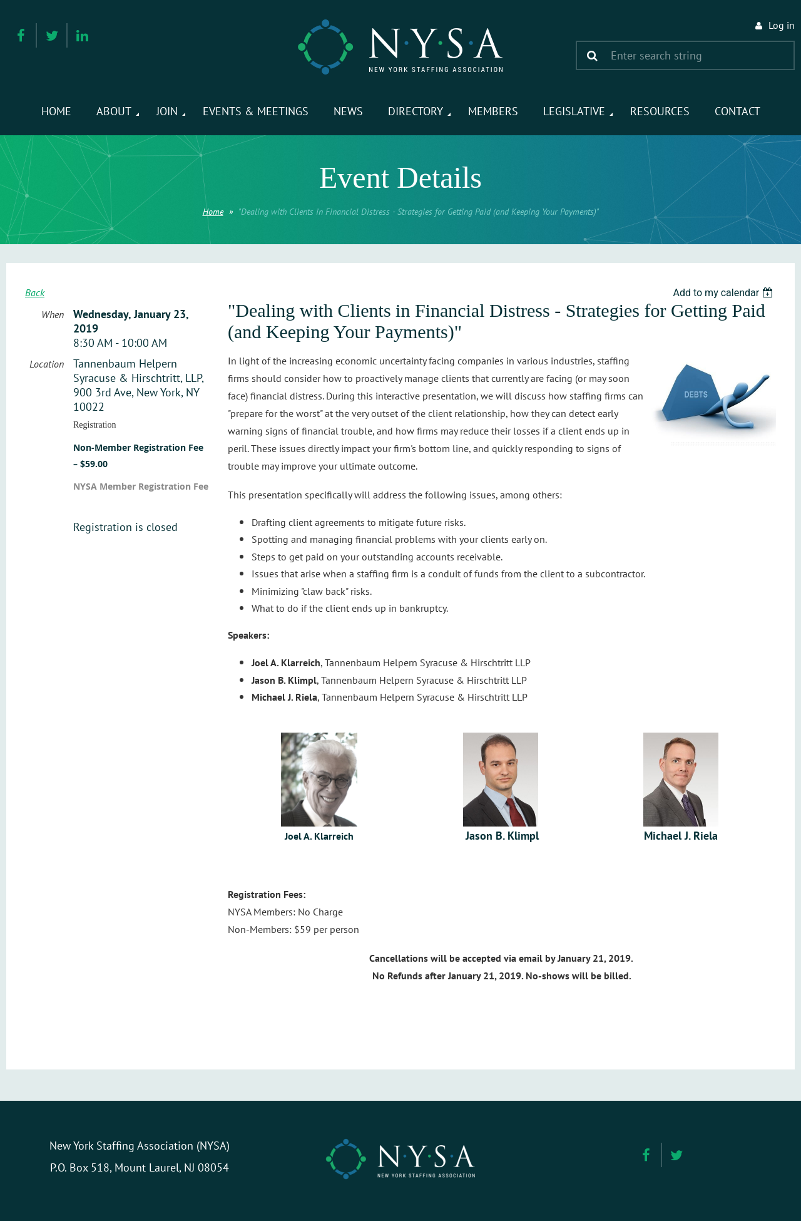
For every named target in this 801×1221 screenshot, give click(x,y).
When (52, 314)
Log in (781, 25)
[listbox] (724, 293)
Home (213, 211)
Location (46, 364)
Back (34, 292)
